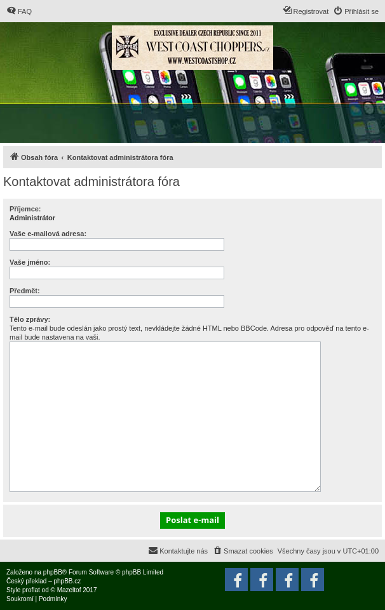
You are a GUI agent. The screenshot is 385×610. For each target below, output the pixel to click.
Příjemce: (25, 209)
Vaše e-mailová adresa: (48, 233)
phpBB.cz (67, 581)
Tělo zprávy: (30, 319)
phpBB (52, 572)
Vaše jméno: (30, 262)
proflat (31, 590)
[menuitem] (19, 11)
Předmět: (25, 291)
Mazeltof (69, 590)
